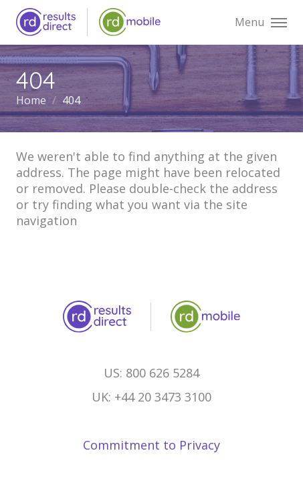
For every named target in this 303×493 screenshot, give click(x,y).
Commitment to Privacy (151, 445)
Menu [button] (261, 23)
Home (32, 100)
